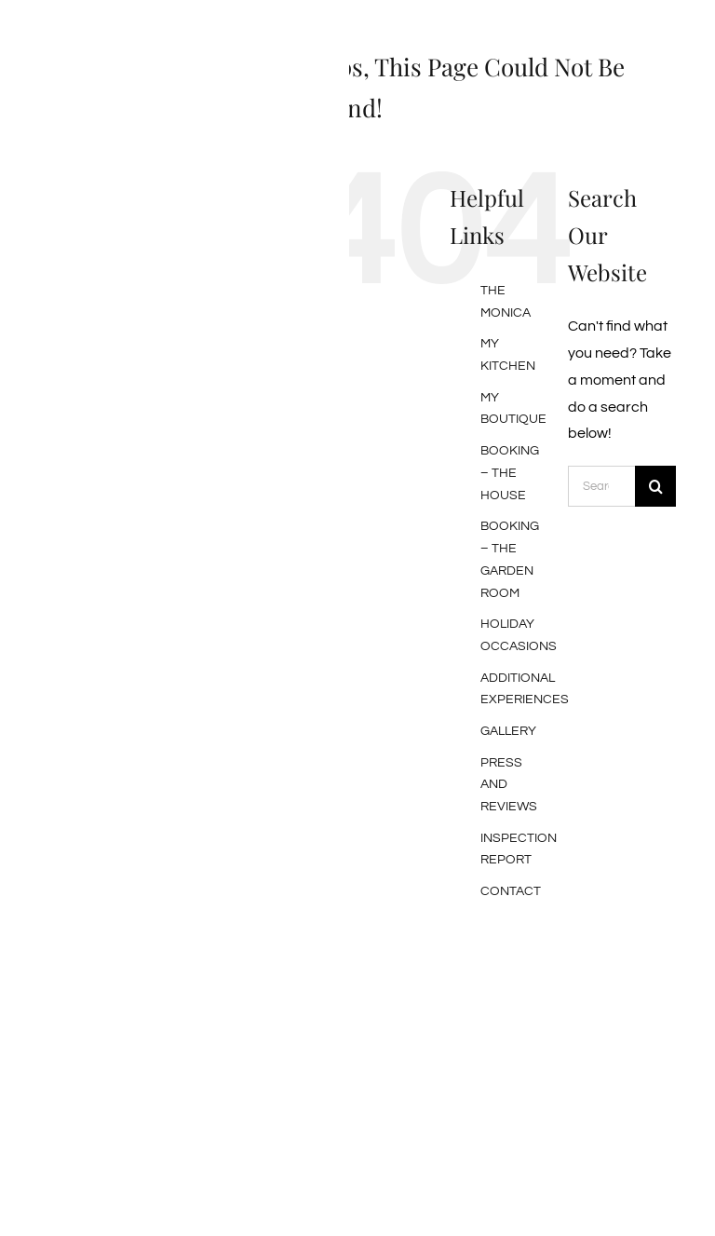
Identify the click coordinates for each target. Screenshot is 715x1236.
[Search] (655, 486)
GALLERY (508, 731)
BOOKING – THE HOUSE (509, 473)
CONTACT (510, 891)
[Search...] (601, 486)
